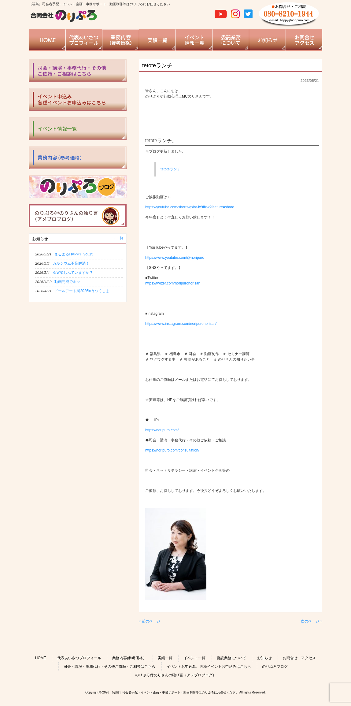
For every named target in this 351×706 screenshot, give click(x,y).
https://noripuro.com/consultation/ (172, 450)
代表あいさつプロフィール (79, 658)
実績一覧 (165, 658)
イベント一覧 (194, 658)
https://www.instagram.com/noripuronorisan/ (180, 323)
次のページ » (311, 621)
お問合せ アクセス (299, 658)
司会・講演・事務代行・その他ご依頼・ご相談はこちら (109, 666)
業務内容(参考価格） (129, 658)
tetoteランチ (171, 169)
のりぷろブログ (275, 666)
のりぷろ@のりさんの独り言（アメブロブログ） (175, 675)
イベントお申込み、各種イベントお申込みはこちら (209, 666)
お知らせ (264, 658)
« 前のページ (149, 621)
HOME (40, 658)
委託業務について (231, 658)
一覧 (119, 238)
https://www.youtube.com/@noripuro (174, 257)
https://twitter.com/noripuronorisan (172, 283)
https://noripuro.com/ (162, 430)
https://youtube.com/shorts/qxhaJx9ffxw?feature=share (189, 207)
